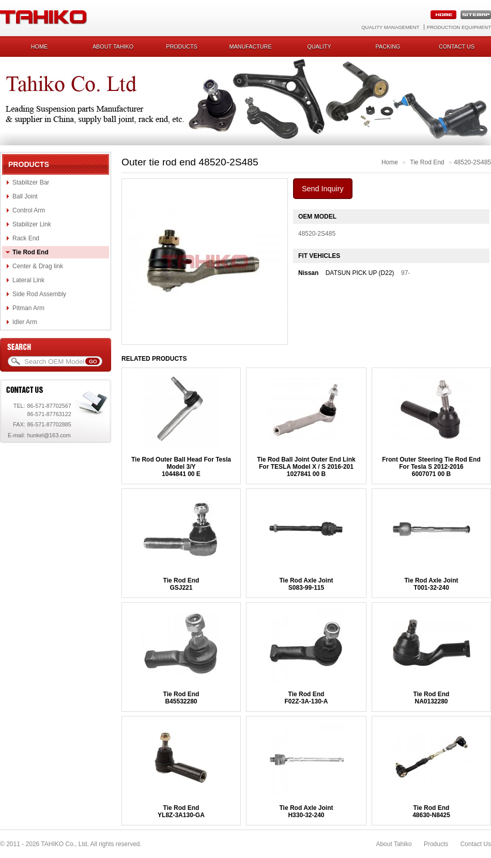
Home (39, 46)
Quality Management (390, 27)
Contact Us (476, 844)
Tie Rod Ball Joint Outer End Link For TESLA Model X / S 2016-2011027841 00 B (306, 467)
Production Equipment (459, 27)
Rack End (25, 238)
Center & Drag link (37, 266)
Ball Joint (25, 196)
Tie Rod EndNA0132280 (431, 698)
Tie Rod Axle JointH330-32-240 (306, 811)
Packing (388, 46)
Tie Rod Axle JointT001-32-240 (431, 584)
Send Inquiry (323, 189)
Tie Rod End (30, 252)
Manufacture (250, 46)
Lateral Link (28, 280)
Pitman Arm (28, 308)
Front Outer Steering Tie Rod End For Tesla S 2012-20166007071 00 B (431, 467)
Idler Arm (24, 322)
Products (181, 46)
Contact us (456, 46)
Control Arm (28, 210)
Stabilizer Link (31, 224)
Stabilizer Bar (30, 182)
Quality (319, 46)
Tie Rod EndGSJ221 (181, 584)
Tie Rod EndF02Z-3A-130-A (306, 698)
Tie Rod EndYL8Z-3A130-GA (181, 811)
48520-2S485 (472, 162)
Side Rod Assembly (39, 294)
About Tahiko (113, 46)
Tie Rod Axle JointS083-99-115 (306, 584)
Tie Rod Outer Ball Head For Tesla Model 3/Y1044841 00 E (181, 467)
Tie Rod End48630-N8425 (431, 811)
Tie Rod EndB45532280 (181, 698)
